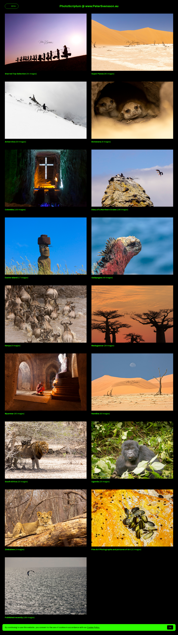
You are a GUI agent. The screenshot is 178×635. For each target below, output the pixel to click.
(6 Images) (12, 346)
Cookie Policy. (93, 627)
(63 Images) (100, 414)
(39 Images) (102, 346)
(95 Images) (14, 414)
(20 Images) (16, 482)
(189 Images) (109, 210)
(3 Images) (14, 549)
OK (170, 627)
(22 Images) (116, 549)
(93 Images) (15, 142)
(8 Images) (101, 142)
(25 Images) (100, 482)
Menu (11, 6)
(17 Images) (16, 278)
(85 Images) (102, 74)
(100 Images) (15, 210)
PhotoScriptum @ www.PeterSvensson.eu (89, 6)
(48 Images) (102, 278)
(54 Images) (21, 74)
